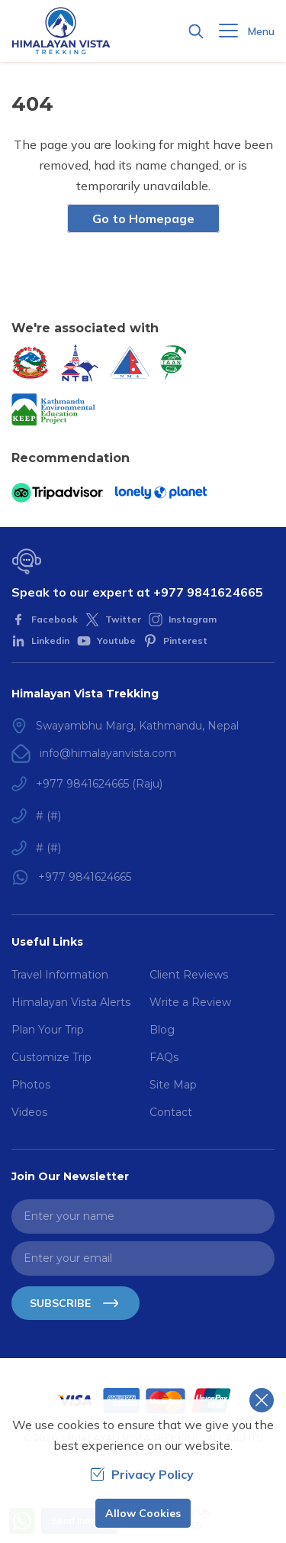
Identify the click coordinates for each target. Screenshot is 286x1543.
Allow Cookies (143, 1513)
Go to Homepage (143, 218)
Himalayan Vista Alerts (70, 1002)
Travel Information (59, 975)
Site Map (173, 1085)
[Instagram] (183, 619)
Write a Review (190, 1002)
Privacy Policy (142, 1474)
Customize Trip (51, 1057)
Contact (170, 1112)
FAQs (163, 1057)
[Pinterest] (175, 641)
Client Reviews (188, 975)
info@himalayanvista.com (108, 753)
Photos (30, 1085)
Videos (29, 1112)
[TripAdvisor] (57, 493)
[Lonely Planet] (161, 493)
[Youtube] (106, 641)
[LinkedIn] (40, 641)
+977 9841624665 (208, 592)
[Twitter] (113, 619)
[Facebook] (44, 619)
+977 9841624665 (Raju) (99, 784)
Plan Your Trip (47, 1030)
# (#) (48, 816)
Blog (162, 1030)
